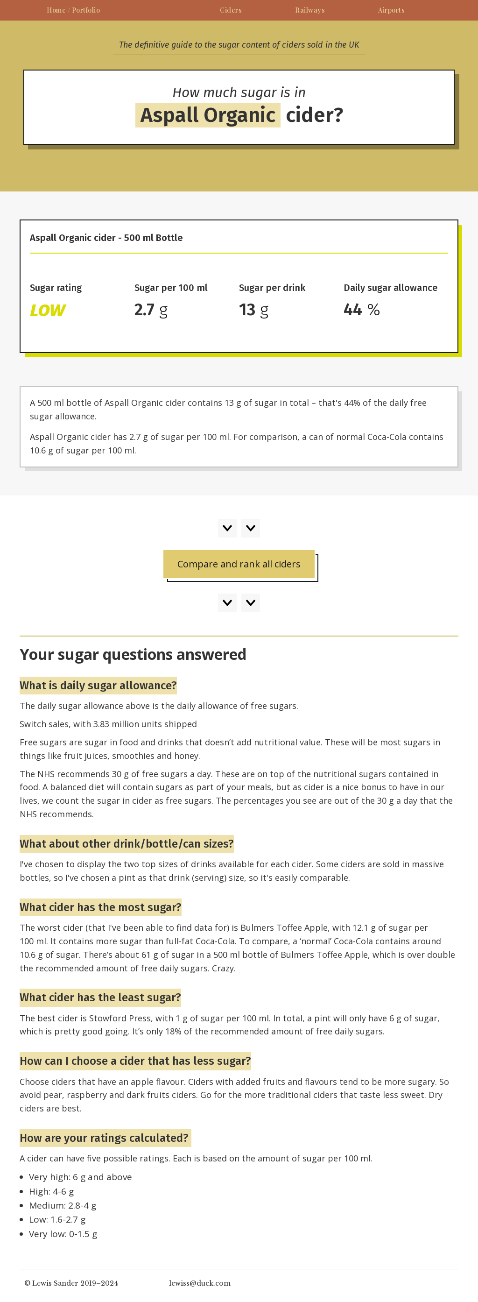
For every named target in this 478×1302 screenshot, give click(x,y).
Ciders (231, 10)
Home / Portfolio (73, 10)
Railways (310, 10)
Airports (391, 10)
